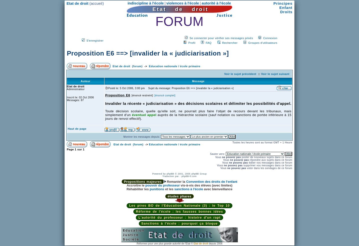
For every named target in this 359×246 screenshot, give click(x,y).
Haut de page (77, 128)
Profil (191, 42)
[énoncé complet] (164, 95)
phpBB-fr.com (189, 176)
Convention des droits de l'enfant (211, 182)
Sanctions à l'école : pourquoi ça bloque (179, 223)
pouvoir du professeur (162, 185)
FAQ (209, 42)
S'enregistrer (95, 40)
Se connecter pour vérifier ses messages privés (221, 38)
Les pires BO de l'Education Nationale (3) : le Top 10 (179, 205)
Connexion (270, 38)
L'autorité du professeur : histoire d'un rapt (179, 217)
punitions (157, 189)
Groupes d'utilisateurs (262, 42)
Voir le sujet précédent (240, 73)
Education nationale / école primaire (174, 66)
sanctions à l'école (188, 189)
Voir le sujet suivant (275, 73)
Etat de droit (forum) (128, 66)
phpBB (170, 174)
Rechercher (230, 42)
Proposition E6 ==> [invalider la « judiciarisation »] (148, 53)
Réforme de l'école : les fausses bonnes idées (179, 211)
